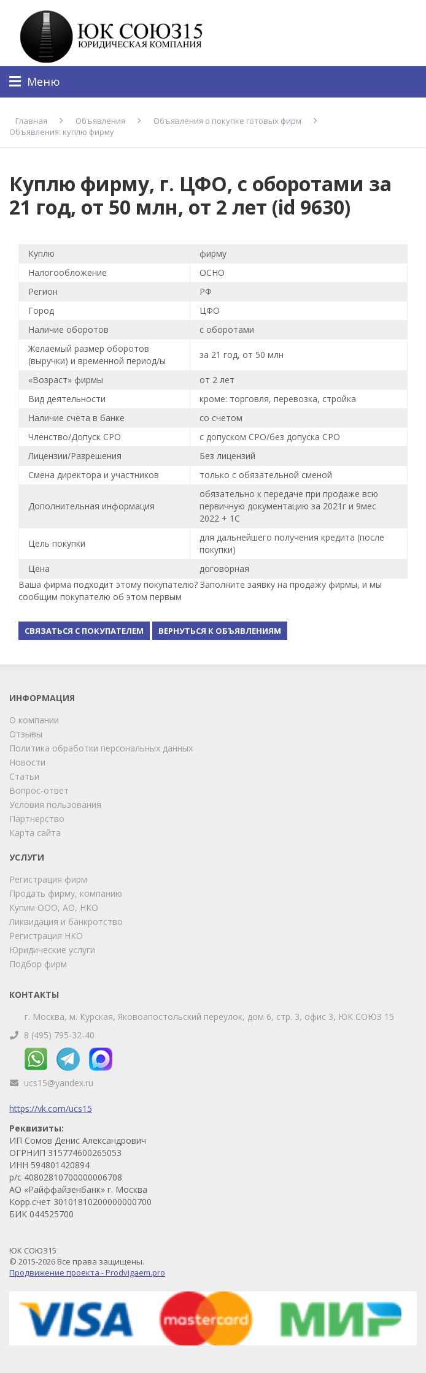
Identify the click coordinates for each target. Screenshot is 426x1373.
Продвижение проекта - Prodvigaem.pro (87, 1272)
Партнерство (36, 818)
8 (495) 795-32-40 (59, 1035)
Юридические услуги (52, 950)
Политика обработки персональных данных (101, 748)
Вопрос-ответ (39, 790)
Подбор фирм (38, 964)
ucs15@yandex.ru (58, 1083)
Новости (27, 762)
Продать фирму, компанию (65, 893)
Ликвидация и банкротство (66, 921)
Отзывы (25, 734)
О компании (34, 720)
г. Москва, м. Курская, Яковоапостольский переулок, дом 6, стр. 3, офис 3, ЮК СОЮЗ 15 (209, 1016)
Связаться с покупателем (84, 630)
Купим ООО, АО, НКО (53, 907)
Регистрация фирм (48, 879)
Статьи (24, 776)
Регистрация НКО (46, 935)
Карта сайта (35, 833)
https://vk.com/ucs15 (50, 1108)
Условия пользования (55, 804)
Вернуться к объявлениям (219, 630)
